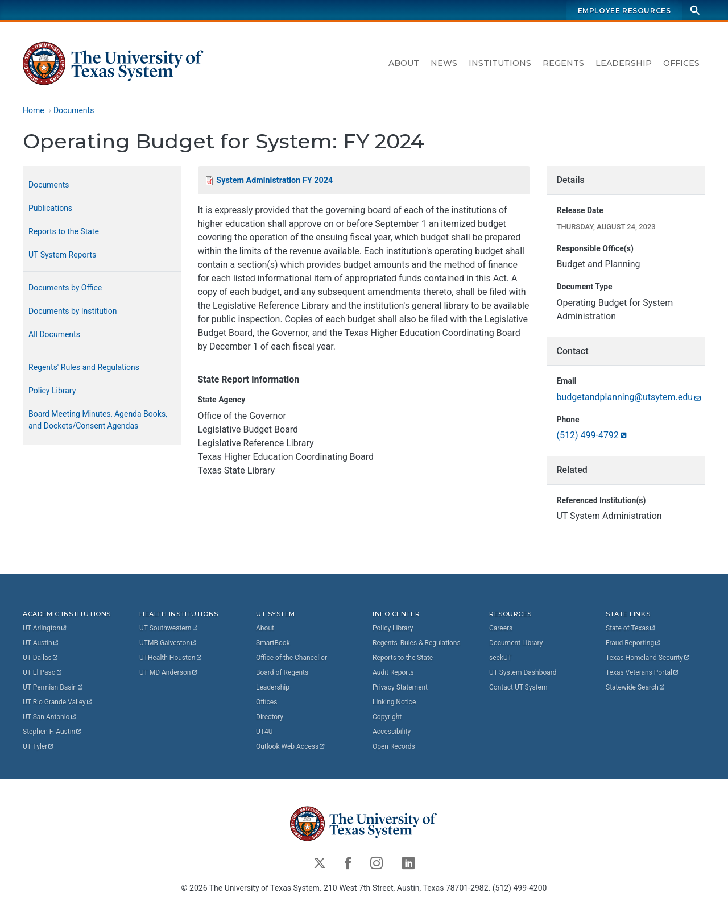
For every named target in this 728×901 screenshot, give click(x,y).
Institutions (500, 63)
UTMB (168, 642)
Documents (73, 110)
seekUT (500, 657)
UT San (50, 716)
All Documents (54, 334)
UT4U (264, 731)
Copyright (387, 716)
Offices (681, 63)
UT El (43, 672)
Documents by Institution (72, 310)
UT (45, 628)
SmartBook (273, 642)
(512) (592, 435)
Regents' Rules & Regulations (417, 642)
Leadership (623, 63)
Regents (563, 63)
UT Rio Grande (58, 701)
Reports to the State (63, 231)
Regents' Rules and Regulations (83, 367)
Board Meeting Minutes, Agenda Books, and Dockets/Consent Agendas (97, 419)
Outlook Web (291, 746)
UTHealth (170, 657)
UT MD (168, 672)
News (444, 63)
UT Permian (53, 687)
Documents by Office (65, 287)
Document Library (516, 642)
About (403, 63)
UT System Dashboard (523, 672)
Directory (269, 716)
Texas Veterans (643, 672)
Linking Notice (394, 701)
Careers (500, 628)
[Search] (695, 10)
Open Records (394, 746)
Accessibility (392, 731)
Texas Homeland (648, 657)
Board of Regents (282, 672)
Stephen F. (52, 731)
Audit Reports (393, 672)
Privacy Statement (400, 687)
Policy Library (52, 390)
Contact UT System (518, 687)
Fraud (633, 642)
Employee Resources (624, 10)
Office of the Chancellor (291, 657)
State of (631, 628)
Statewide (636, 687)
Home (33, 110)
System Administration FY (274, 180)
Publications (50, 208)
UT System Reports (62, 254)
